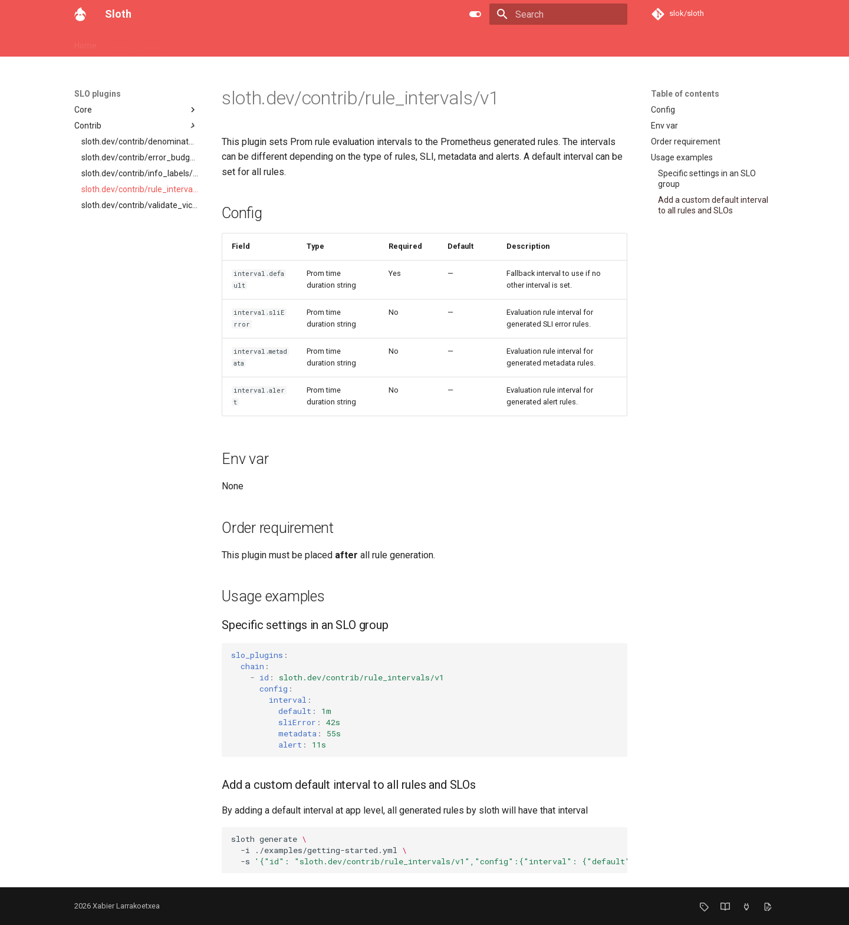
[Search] (558, 14)
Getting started (139, 43)
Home (85, 43)
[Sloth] (80, 14)
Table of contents (685, 93)
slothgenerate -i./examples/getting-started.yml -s (429, 850)
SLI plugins (430, 43)
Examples (320, 43)
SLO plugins (375, 43)
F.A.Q (474, 43)
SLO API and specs (216, 43)
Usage (276, 43)
